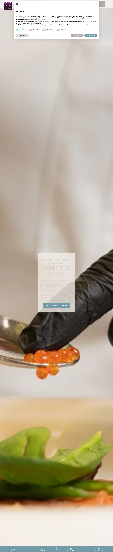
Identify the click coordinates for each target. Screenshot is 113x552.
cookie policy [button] (41, 19)
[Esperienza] (30, 30)
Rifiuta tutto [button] (77, 35)
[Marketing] (58, 30)
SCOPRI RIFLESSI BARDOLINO (56, 305)
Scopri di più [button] (22, 35)
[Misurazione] (44, 30)
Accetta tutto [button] (91, 35)
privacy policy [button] (78, 16)
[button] (96, 4)
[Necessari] (18, 30)
